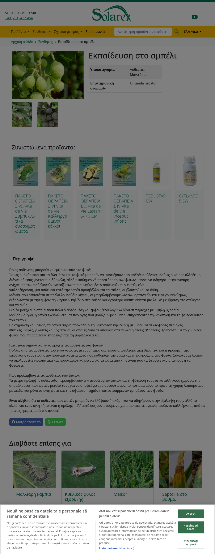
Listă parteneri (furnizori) (116, 552)
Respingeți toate (191, 531)
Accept (190, 517)
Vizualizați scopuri (191, 546)
